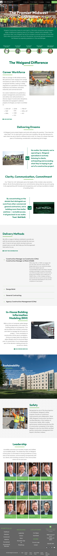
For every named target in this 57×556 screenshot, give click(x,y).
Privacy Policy (26, 553)
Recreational (6, 542)
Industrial (6, 539)
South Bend (36, 535)
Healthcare (6, 532)
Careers (48, 2)
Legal (22, 552)
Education (6, 534)
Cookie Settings (42, 553)
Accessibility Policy (36, 553)
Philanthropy (21, 545)
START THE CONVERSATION (11, 250)
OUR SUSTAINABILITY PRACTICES (11, 384)
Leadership (21, 533)
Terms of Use (30, 553)
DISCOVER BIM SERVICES (21, 349)
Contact (36, 545)
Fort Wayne (36, 533)
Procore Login (35, 542)
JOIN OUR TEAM (8, 119)
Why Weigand (34, 2)
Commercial (6, 537)
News (21, 538)
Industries (26, 2)
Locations (42, 2)
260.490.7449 (50, 543)
